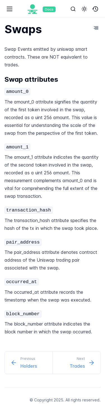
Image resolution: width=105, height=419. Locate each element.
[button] (84, 9)
